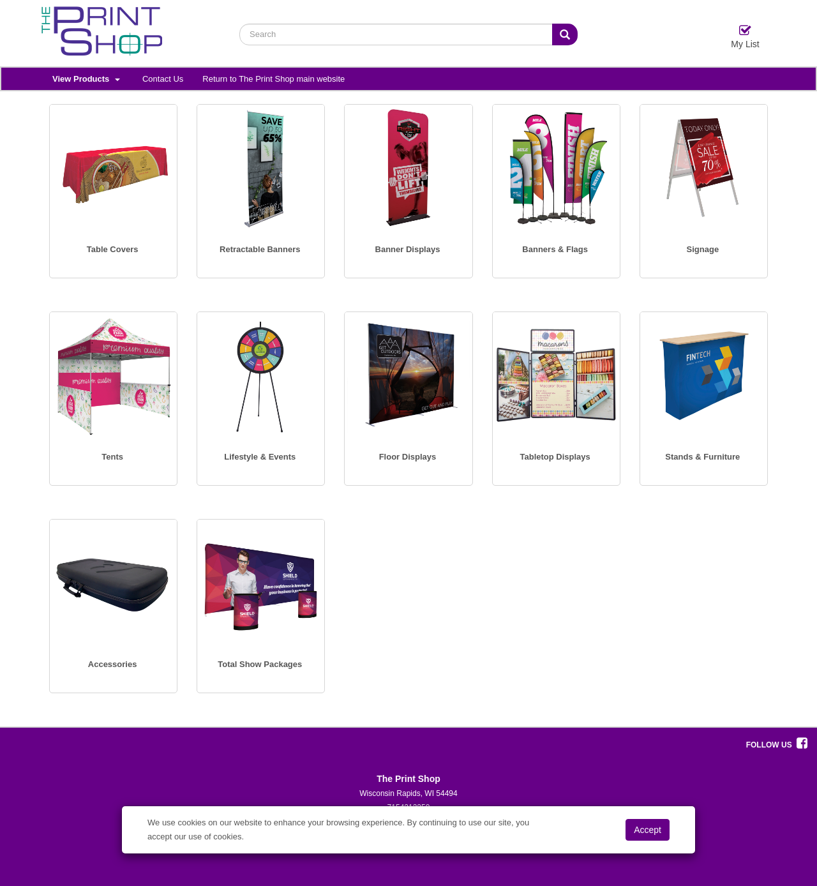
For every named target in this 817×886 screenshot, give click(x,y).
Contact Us (162, 79)
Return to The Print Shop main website (273, 79)
